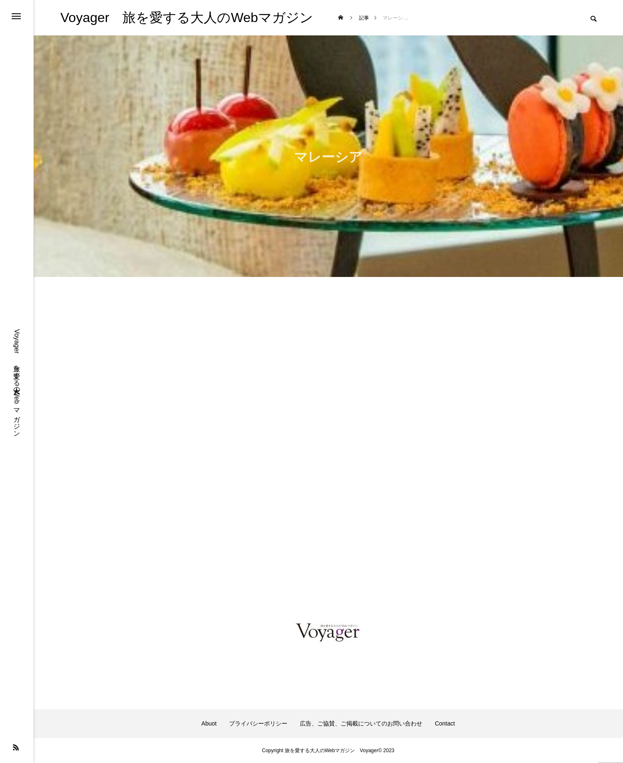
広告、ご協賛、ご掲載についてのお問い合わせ (361, 723)
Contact (445, 723)
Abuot (209, 723)
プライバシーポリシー (258, 723)
